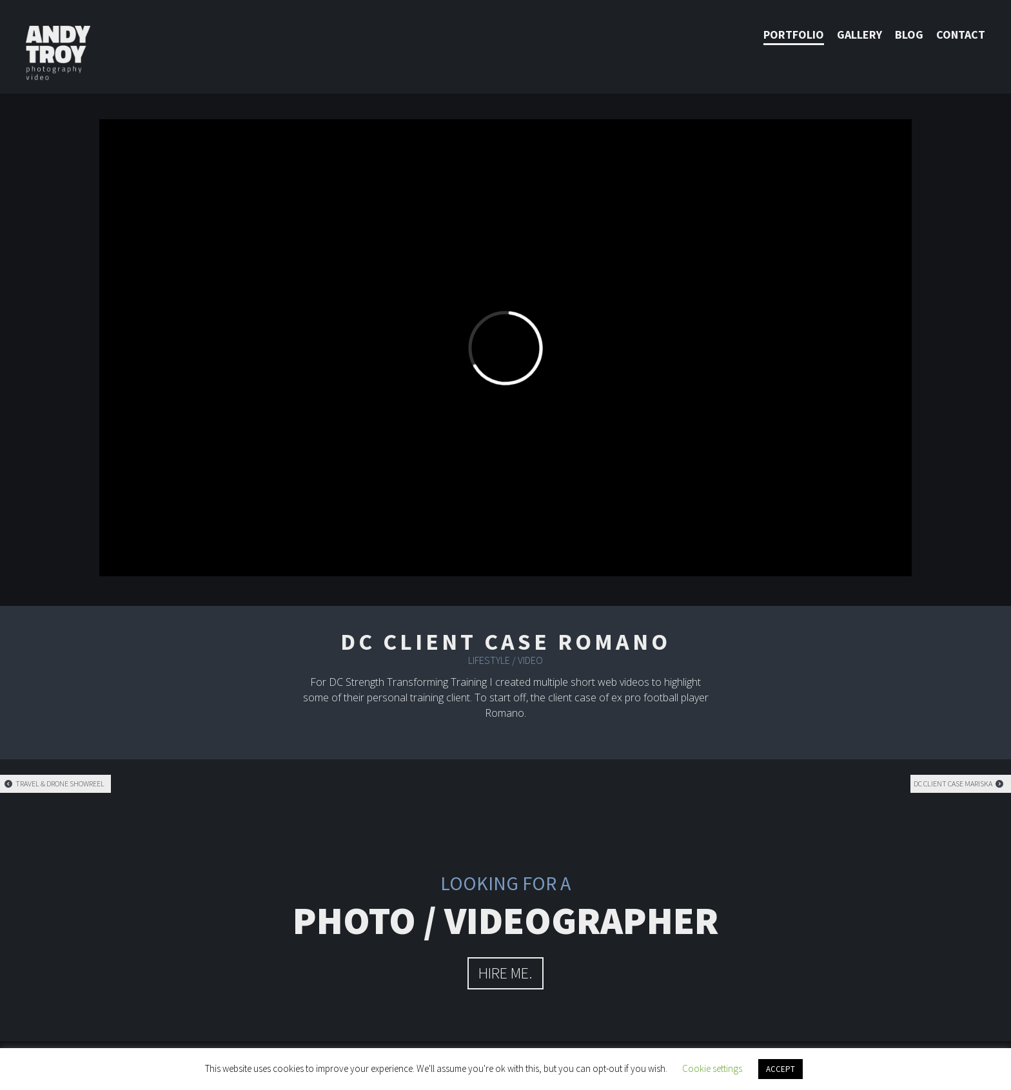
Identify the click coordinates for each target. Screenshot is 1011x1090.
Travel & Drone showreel (53, 783)
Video (530, 660)
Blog (909, 34)
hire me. (505, 973)
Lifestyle (489, 660)
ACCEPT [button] (780, 1069)
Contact (960, 34)
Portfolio (793, 34)
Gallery (859, 34)
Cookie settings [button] (712, 1068)
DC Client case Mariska (959, 783)
